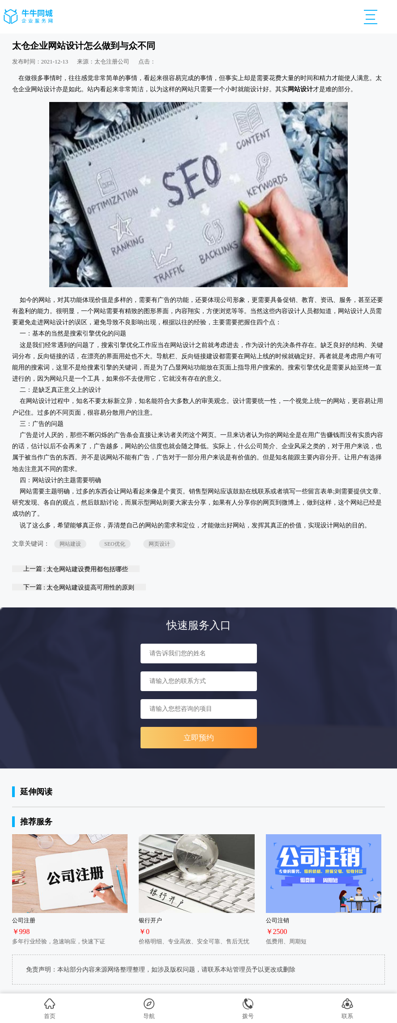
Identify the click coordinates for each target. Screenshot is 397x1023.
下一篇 (79, 587)
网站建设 (70, 544)
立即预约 (199, 738)
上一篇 (75, 568)
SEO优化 (114, 544)
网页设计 (159, 544)
